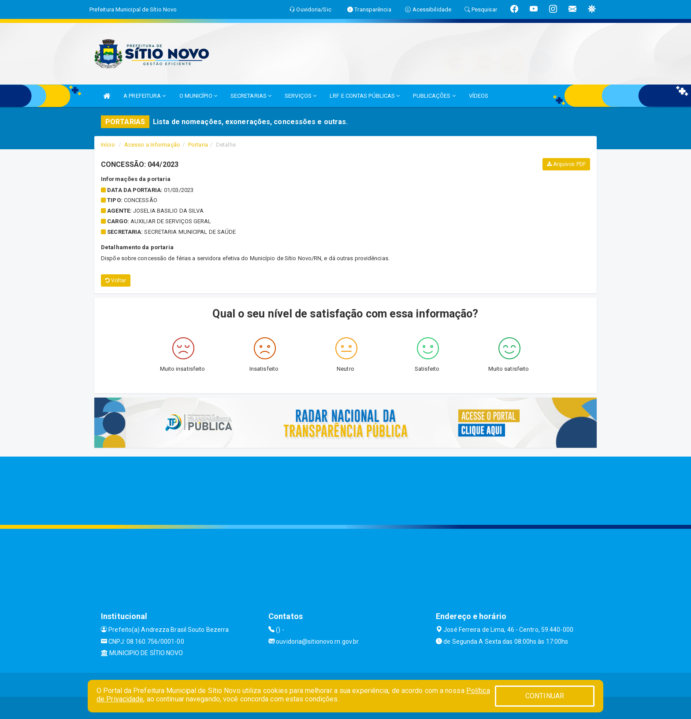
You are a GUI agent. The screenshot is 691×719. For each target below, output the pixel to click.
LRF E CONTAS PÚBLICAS (365, 95)
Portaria (198, 144)
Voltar (115, 280)
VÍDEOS (479, 95)
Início (108, 144)
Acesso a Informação (152, 144)
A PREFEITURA (144, 95)
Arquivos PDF (566, 164)
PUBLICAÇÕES (434, 95)
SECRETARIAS (250, 95)
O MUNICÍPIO (198, 95)
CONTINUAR (544, 696)
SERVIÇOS (300, 95)
